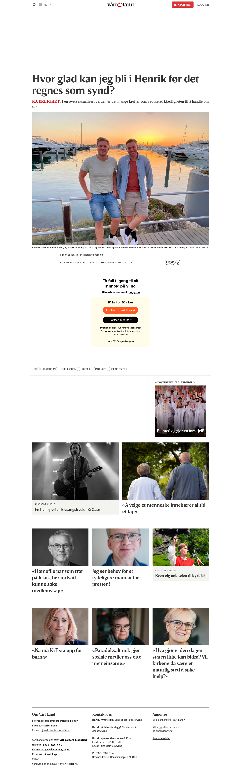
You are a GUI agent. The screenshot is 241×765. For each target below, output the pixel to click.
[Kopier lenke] (177, 262)
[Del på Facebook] (167, 262)
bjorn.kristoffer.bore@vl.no (55, 715)
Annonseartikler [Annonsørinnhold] (161, 723)
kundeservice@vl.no (111, 731)
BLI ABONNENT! (182, 4)
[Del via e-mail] (172, 262)
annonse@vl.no (164, 716)
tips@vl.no (136, 705)
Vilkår (35, 744)
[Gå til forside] (120, 4)
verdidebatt (118, 354)
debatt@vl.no (99, 716)
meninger (100, 354)
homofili (86, 354)
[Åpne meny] (45, 4)
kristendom (49, 354)
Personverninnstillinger (45, 739)
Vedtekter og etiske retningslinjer (51, 734)
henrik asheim (68, 354)
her (160, 712)
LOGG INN (203, 4)
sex (36, 354)
